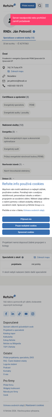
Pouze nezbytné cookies (26, 226)
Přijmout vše (26, 219)
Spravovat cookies (26, 232)
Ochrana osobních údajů (33, 210)
